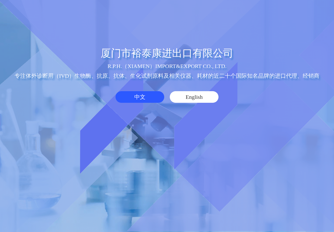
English (194, 97)
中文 (139, 97)
